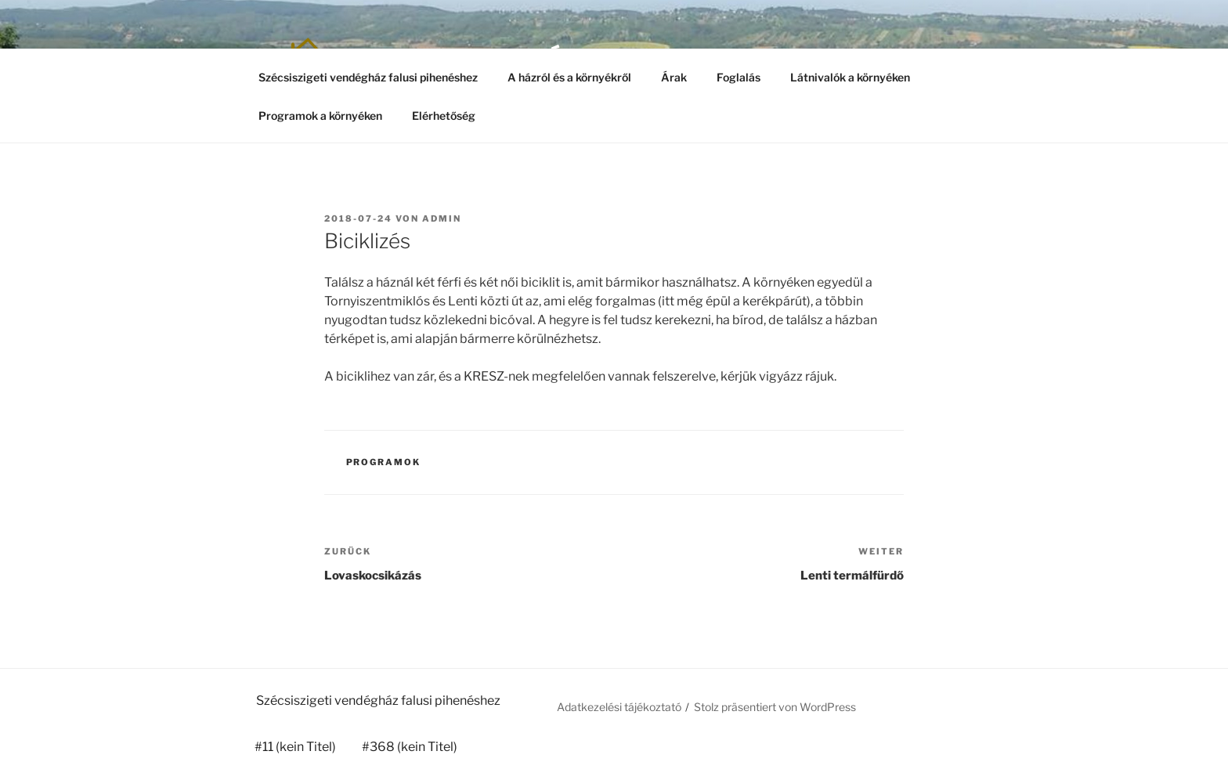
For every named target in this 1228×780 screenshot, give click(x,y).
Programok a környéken (320, 115)
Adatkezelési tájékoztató (619, 706)
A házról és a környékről (569, 77)
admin (441, 218)
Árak (674, 77)
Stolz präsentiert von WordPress (775, 706)
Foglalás (738, 77)
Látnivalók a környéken (850, 77)
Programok (383, 462)
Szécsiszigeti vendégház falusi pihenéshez (368, 77)
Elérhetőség (443, 115)
